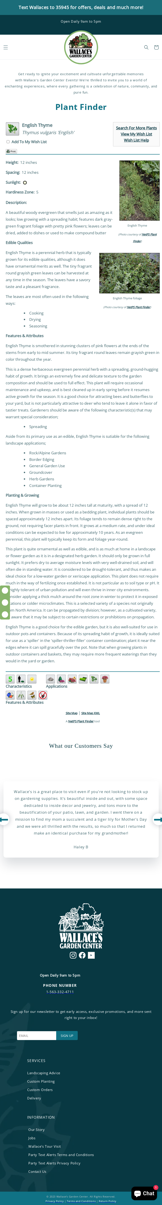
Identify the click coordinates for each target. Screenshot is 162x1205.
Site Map (71, 713)
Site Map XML (90, 713)
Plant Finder (81, 107)
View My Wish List (136, 134)
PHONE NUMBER (60, 985)
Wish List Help (136, 140)
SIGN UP (67, 1035)
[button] (6, 47)
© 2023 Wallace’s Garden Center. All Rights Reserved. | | (81, 1199)
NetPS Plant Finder (138, 307)
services (36, 1060)
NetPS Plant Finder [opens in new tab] (81, 721)
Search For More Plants (136, 128)
